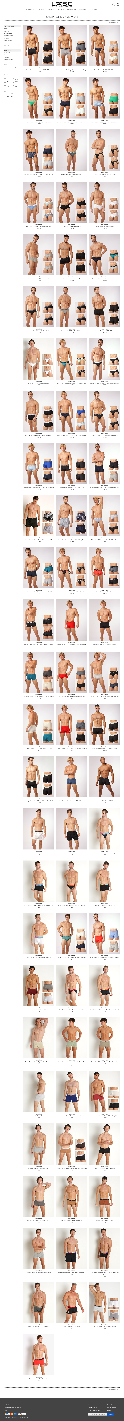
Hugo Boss (7, 52)
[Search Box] (113, 4)
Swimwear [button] (51, 10)
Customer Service (93, 1407)
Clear (19, 45)
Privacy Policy (111, 1405)
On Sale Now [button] (94, 10)
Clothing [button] (61, 10)
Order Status (91, 1405)
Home (54, 14)
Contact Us (110, 1410)
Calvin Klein (7, 50)
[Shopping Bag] (118, 4)
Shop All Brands (111, 1407)
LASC (5, 55)
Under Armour (8, 59)
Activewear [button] (41, 10)
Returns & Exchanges (94, 1410)
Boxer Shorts (8, 36)
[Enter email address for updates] (97, 1414)
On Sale (109, 1402)
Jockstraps (7, 38)
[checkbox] (8, 67)
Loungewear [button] (71, 10)
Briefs (6, 29)
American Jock (8, 48)
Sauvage (6, 57)
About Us (90, 1402)
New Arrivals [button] (30, 10)
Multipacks (8, 40)
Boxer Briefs (8, 33)
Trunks (6, 31)
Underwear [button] (82, 10)
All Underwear (9, 26)
